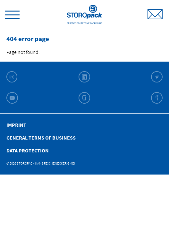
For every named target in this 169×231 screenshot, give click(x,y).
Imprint (16, 125)
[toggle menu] (12, 13)
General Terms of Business (41, 137)
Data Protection (27, 150)
